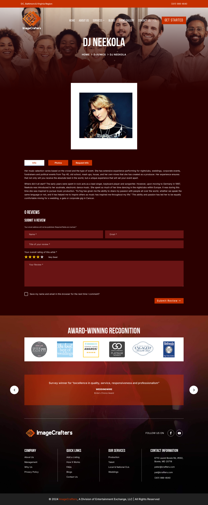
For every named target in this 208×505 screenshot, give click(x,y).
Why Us (28, 467)
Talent (111, 462)
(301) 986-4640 (179, 3)
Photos (58, 162)
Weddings (113, 472)
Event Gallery (126, 20)
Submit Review (167, 300)
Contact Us (144, 20)
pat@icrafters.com (163, 472)
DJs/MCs (100, 54)
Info (34, 162)
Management (30, 462)
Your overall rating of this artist (40, 252)
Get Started (174, 20)
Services (97, 20)
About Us (84, 20)
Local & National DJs (118, 467)
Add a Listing (73, 457)
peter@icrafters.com (164, 467)
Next (193, 390)
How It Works (73, 462)
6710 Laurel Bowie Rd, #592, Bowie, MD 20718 (168, 460)
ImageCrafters (68, 499)
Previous (14, 390)
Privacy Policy (31, 472)
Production (113, 457)
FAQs (69, 467)
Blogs (112, 20)
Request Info (82, 162)
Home (72, 20)
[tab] (34, 163)
